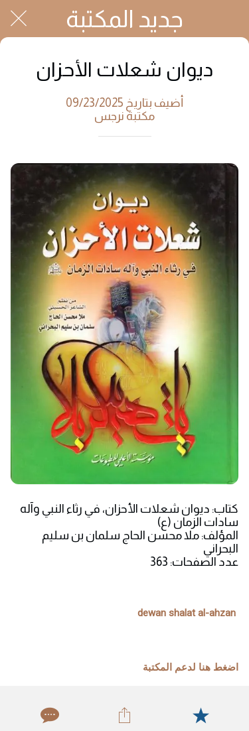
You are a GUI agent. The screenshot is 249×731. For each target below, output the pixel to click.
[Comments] (48, 715)
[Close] (19, 19)
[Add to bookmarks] (200, 715)
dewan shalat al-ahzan (186, 613)
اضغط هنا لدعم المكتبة (190, 667)
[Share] (124, 715)
